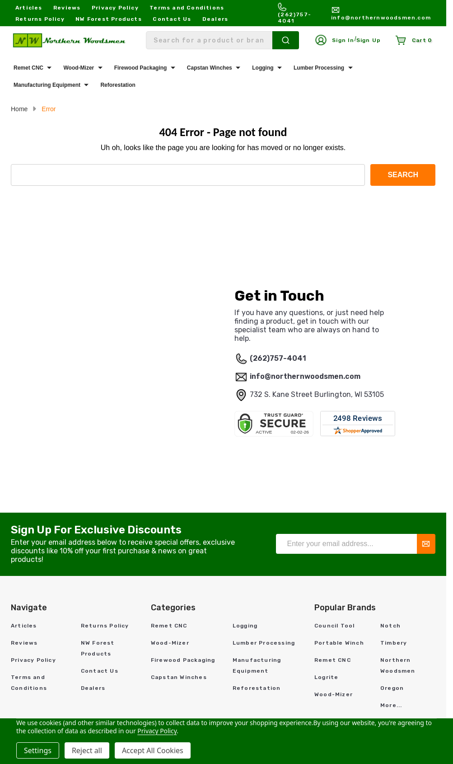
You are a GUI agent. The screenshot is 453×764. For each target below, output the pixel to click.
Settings (37, 750)
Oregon (392, 688)
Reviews (66, 8)
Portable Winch (339, 643)
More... (391, 705)
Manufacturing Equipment (47, 85)
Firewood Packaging (140, 68)
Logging (262, 68)
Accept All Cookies (152, 750)
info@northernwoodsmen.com (305, 376)
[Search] (285, 40)
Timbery (393, 643)
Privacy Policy (115, 8)
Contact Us (172, 19)
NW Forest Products (108, 19)
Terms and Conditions (186, 8)
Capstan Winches (209, 68)
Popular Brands (345, 608)
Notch (390, 626)
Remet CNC (28, 68)
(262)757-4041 (278, 358)
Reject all (87, 750)
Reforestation (117, 85)
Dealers (215, 19)
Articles (28, 8)
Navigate (29, 608)
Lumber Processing (319, 68)
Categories (173, 608)
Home (19, 109)
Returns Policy (40, 19)
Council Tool (334, 626)
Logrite (326, 677)
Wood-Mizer (78, 68)
